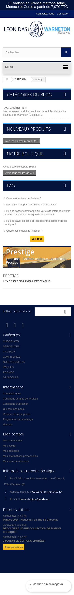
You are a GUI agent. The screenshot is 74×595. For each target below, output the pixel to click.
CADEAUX (9, 351)
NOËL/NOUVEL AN (14, 361)
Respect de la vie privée (16, 414)
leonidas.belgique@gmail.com (34, 499)
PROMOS (8, 372)
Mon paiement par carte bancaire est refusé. (31, 204)
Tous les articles (14, 547)
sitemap (7, 424)
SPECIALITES (11, 346)
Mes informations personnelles (20, 455)
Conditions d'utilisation (15, 403)
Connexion (63, 13)
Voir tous (37, 238)
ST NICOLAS (10, 377)
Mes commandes (12, 440)
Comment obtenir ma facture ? (23, 198)
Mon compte (13, 434)
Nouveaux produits (29, 129)
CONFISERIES (11, 356)
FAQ (11, 186)
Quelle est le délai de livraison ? (24, 230)
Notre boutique (25, 154)
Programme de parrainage (18, 419)
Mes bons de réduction (16, 461)
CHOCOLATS (11, 341)
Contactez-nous (45, 13)
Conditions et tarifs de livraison (20, 398)
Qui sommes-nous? (14, 408)
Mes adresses (11, 450)
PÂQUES (8, 367)
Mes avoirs (9, 445)
